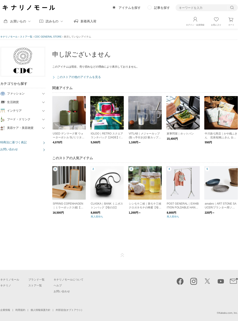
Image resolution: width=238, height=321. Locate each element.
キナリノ (5, 285)
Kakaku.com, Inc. (228, 313)
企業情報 (5, 310)
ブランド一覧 (36, 279)
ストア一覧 (26, 36)
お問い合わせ (9, 149)
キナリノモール (9, 36)
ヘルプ (58, 285)
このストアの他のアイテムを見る (79, 77)
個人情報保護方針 (40, 310)
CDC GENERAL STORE (48, 36)
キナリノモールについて (68, 279)
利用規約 (20, 310)
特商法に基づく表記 (13, 142)
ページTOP (122, 255)
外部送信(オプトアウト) (69, 310)
